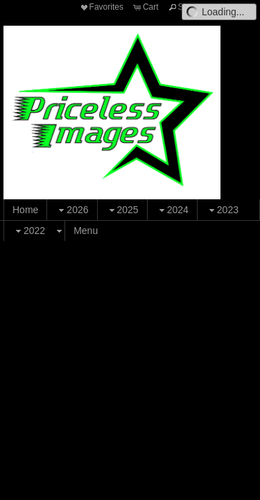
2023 (222, 210)
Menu (85, 230)
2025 (122, 210)
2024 (172, 210)
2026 (71, 210)
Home (25, 209)
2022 (28, 231)
